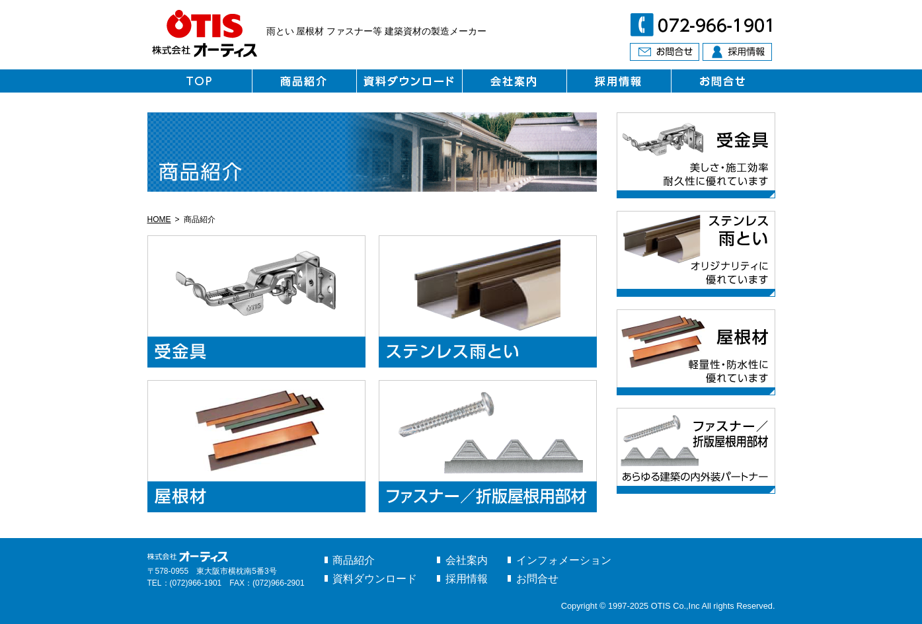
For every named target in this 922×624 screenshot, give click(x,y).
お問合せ (537, 578)
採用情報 (466, 578)
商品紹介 (353, 560)
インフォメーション (563, 560)
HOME (159, 219)
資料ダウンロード (374, 578)
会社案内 (466, 560)
